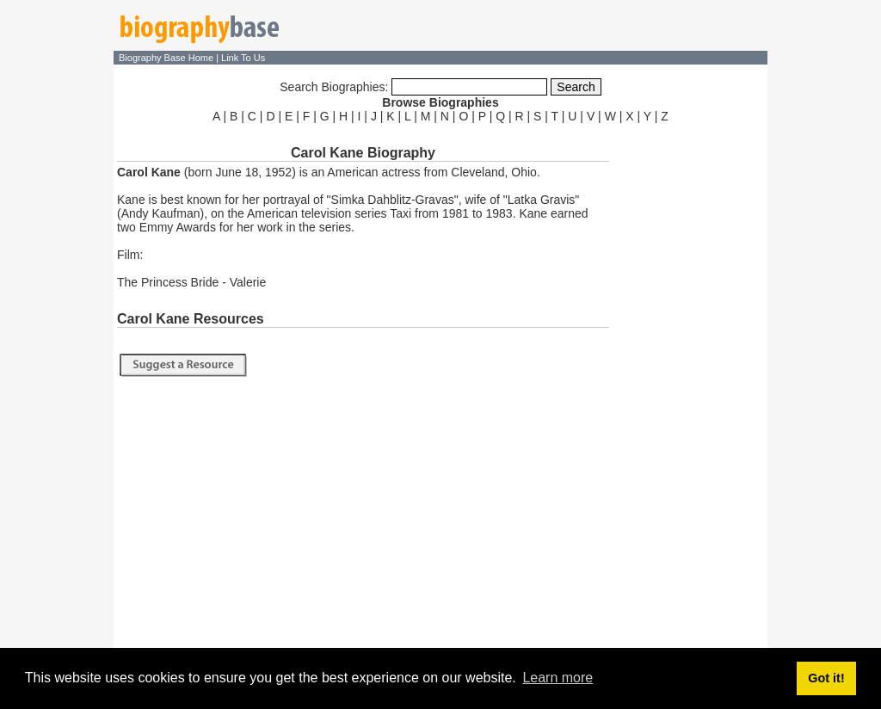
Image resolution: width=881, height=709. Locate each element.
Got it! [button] (826, 678)
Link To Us (243, 57)
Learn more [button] (557, 677)
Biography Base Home (167, 57)
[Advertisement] (690, 385)
